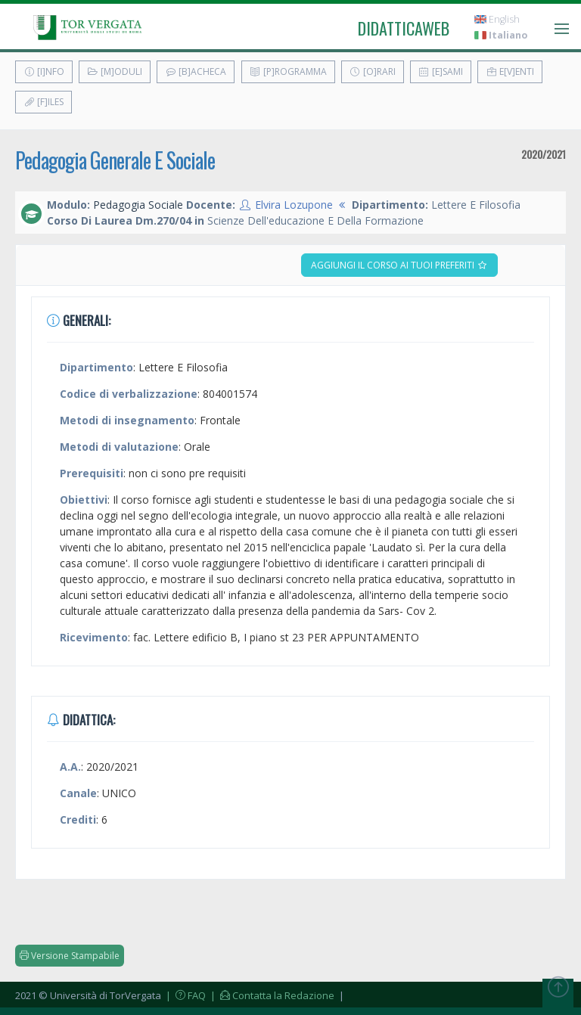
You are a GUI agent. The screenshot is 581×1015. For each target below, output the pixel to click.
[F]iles (43, 101)
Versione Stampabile (70, 955)
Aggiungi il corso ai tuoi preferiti (399, 265)
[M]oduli (114, 71)
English (497, 19)
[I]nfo (43, 71)
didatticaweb (403, 28)
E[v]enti (510, 71)
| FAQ (184, 995)
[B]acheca (195, 71)
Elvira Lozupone (294, 204)
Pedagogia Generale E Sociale (115, 159)
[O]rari (373, 71)
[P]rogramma (288, 71)
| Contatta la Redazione (271, 995)
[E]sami (440, 71)
